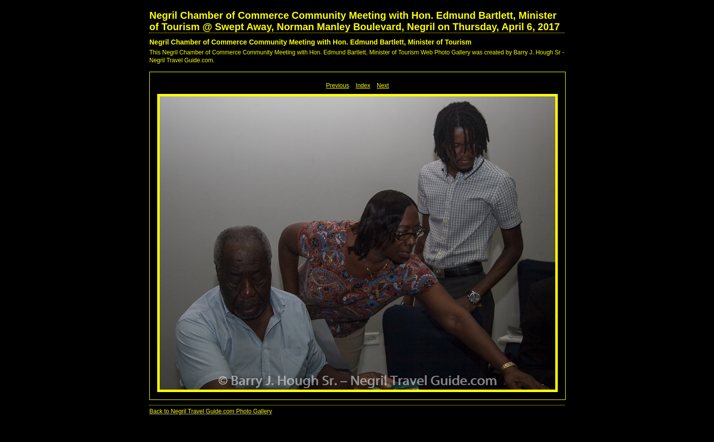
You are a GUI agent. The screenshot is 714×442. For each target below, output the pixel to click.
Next (383, 85)
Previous (337, 85)
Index (363, 85)
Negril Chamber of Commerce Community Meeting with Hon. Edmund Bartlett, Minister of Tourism (310, 42)
